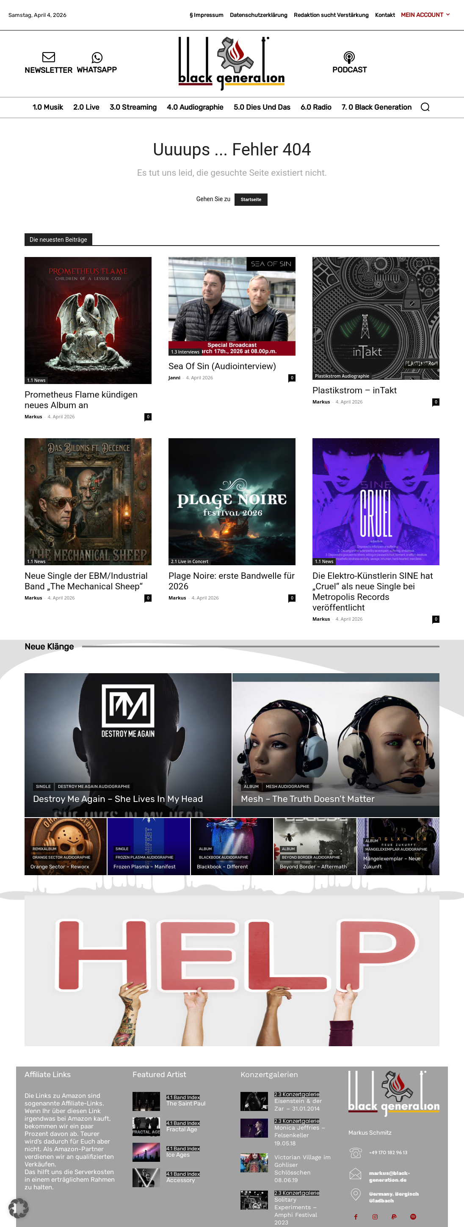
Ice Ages (178, 1154)
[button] (425, 107)
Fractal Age (181, 1129)
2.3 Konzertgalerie (296, 1094)
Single (43, 786)
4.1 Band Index (183, 1097)
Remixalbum (44, 849)
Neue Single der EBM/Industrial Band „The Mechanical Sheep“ (86, 581)
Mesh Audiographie (287, 786)
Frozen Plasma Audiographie (144, 857)
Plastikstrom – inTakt (354, 390)
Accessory (180, 1180)
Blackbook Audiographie (223, 857)
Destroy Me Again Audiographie (94, 786)
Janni (174, 377)
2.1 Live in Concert (189, 561)
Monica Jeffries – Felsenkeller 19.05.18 (299, 1135)
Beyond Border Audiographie (311, 857)
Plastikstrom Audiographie (342, 376)
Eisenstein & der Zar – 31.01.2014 (298, 1104)
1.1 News (36, 380)
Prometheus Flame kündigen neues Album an (81, 400)
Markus (33, 416)
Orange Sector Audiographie (61, 857)
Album (251, 786)
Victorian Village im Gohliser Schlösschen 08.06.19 (302, 1169)
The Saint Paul (185, 1103)
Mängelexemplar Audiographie (396, 849)
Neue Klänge (49, 646)
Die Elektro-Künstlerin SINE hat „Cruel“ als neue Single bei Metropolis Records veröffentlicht (372, 592)
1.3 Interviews (185, 352)
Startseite (251, 199)
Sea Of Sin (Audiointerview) (222, 366)
